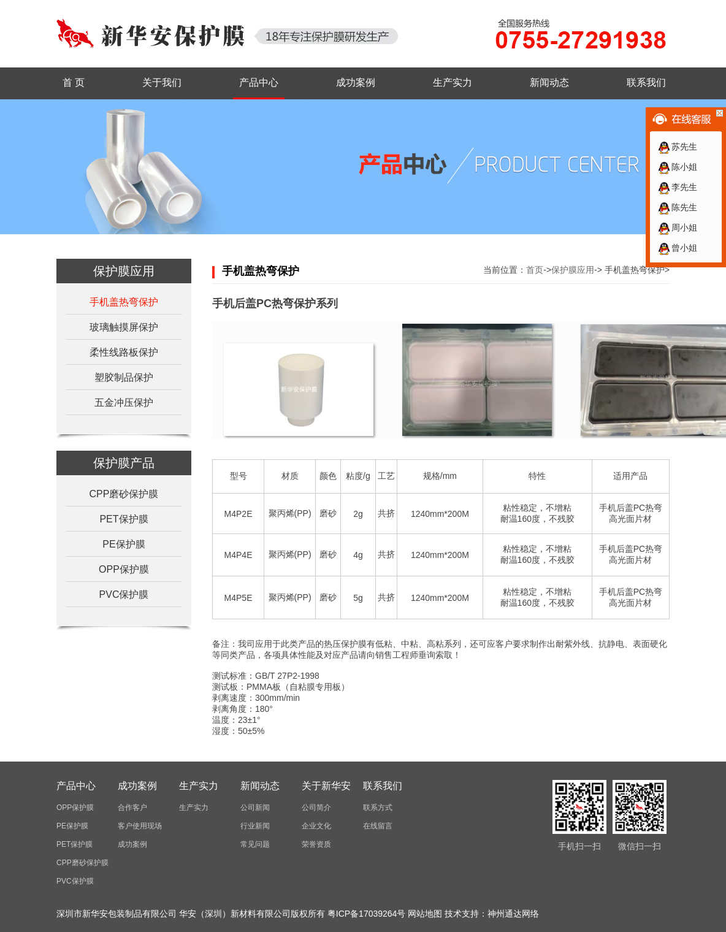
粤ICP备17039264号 (366, 914)
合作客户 (132, 807)
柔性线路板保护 (124, 352)
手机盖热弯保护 (124, 302)
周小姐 (677, 227)
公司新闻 (255, 807)
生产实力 (452, 82)
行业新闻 (255, 826)
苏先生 (677, 146)
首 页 (74, 82)
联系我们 (646, 82)
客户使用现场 (140, 826)
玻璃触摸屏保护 (124, 327)
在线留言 (377, 826)
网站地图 (425, 914)
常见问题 (255, 844)
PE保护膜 (123, 544)
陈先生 (677, 207)
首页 (534, 270)
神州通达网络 (513, 914)
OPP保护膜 (124, 569)
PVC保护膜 (124, 594)
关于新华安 (326, 786)
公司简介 (316, 807)
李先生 (677, 187)
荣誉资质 (316, 844)
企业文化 (316, 826)
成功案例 (355, 82)
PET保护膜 (123, 519)
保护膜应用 (572, 270)
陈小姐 (677, 167)
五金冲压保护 (123, 402)
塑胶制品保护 (123, 377)
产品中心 (258, 82)
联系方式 (377, 807)
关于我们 (162, 82)
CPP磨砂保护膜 (124, 494)
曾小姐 (677, 248)
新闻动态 (549, 82)
